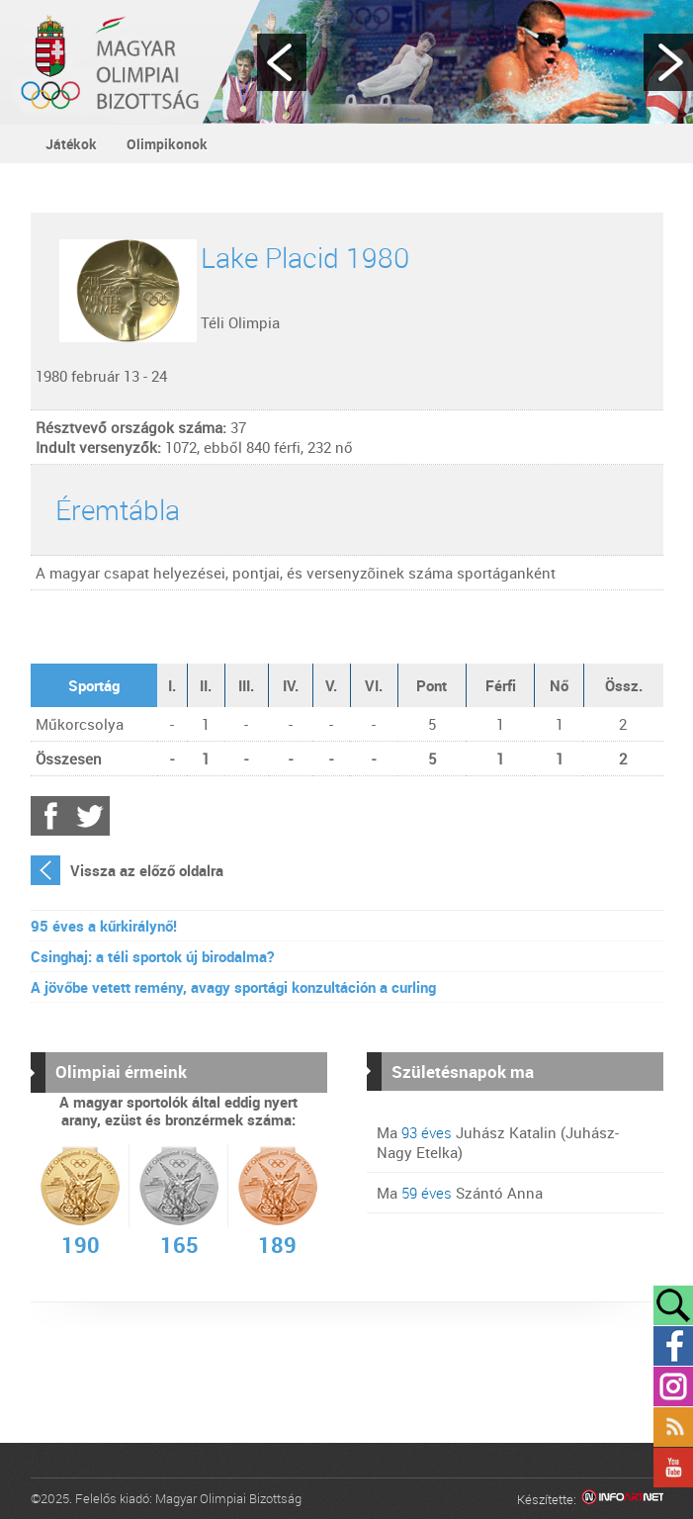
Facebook (50, 816)
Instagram (673, 1386)
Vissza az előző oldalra (146, 870)
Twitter (90, 816)
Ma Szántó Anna (460, 1193)
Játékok (71, 143)
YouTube (673, 1467)
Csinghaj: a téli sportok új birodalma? (152, 956)
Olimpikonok (167, 143)
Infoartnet (622, 1499)
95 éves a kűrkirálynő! (104, 926)
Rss (673, 1427)
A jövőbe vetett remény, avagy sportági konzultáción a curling (233, 987)
